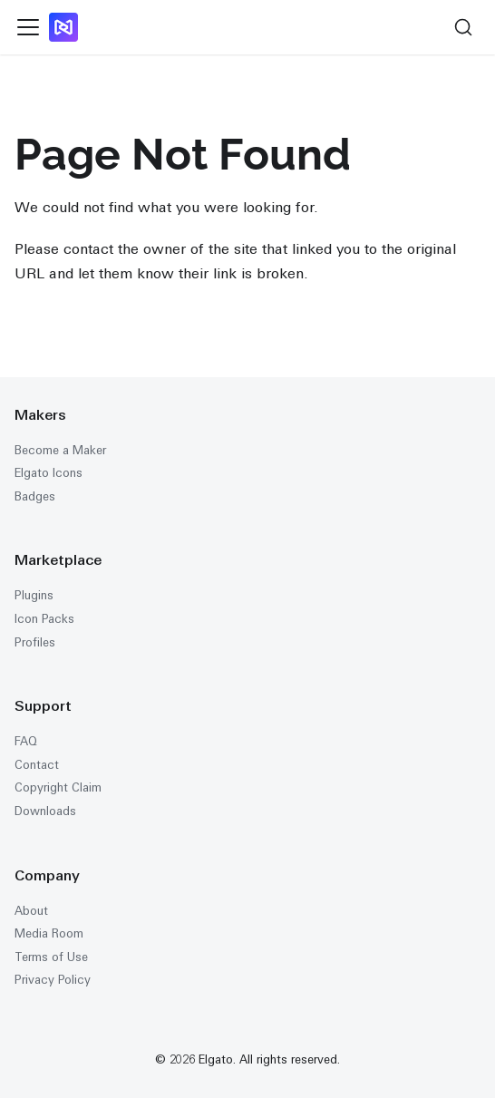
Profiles (35, 642)
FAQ (26, 741)
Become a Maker (60, 450)
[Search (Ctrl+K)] (463, 27)
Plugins (34, 595)
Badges (35, 496)
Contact (37, 765)
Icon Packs (44, 619)
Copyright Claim (58, 787)
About (31, 911)
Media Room (49, 933)
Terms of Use (51, 957)
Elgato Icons (48, 473)
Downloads (45, 811)
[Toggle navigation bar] (28, 27)
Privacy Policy (53, 979)
